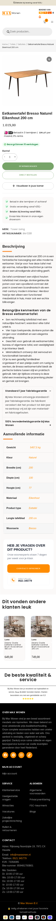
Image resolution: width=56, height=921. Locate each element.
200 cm (33, 518)
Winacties (8, 805)
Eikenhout (34, 498)
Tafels (13, 44)
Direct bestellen (28, 174)
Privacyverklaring (40, 799)
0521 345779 (19, 858)
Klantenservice (11, 790)
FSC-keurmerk (38, 805)
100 (31, 477)
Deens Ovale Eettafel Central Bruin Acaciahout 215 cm (41, 645)
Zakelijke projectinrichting (12, 819)
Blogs (33, 811)
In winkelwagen (28, 166)
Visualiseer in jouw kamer (28, 185)
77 (30, 488)
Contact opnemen (28, 568)
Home (5, 44)
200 (31, 467)
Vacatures (8, 811)
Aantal (6, 151)
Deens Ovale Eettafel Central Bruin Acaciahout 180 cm (14, 645)
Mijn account (9, 773)
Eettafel (33, 508)
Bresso (32, 528)
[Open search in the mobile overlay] (28, 31)
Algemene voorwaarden (37, 791)
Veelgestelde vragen (10, 797)
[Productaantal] (9, 157)
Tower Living (17, 229)
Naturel (33, 457)
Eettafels (22, 44)
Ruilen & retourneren (9, 828)
